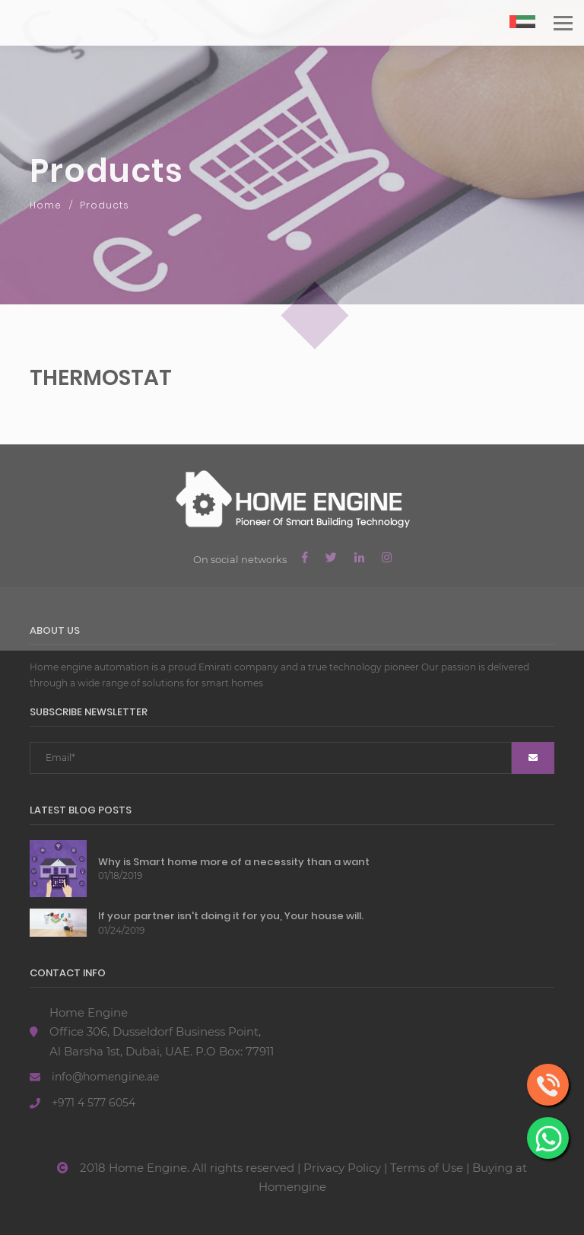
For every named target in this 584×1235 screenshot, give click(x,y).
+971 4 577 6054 (93, 1102)
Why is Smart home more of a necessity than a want (234, 862)
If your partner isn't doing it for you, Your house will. (230, 916)
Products (104, 205)
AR (522, 29)
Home (46, 205)
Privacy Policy (342, 1167)
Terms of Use (426, 1167)
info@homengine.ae (105, 1077)
